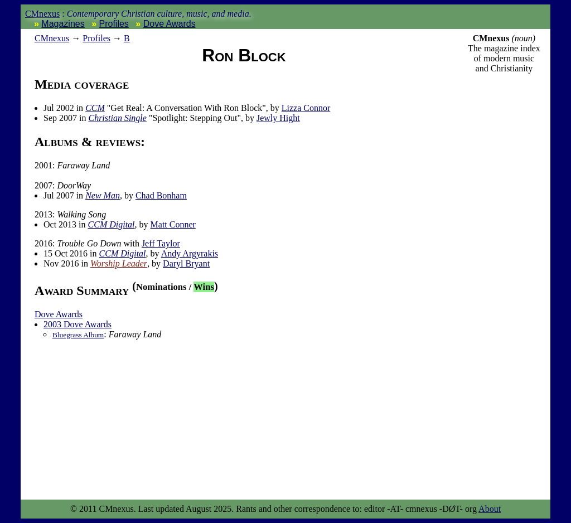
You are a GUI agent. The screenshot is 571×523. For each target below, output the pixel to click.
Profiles (114, 23)
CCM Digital (111, 224)
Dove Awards (169, 23)
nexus (52, 38)
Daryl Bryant (186, 263)
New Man (102, 195)
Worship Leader (118, 263)
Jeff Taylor (161, 243)
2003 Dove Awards (77, 324)
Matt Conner (173, 224)
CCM (95, 108)
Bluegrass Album (78, 335)
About (489, 509)
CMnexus (42, 13)
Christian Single (117, 118)
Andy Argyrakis (189, 253)
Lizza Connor (306, 108)
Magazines (62, 23)
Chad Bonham (161, 195)
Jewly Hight (278, 118)
